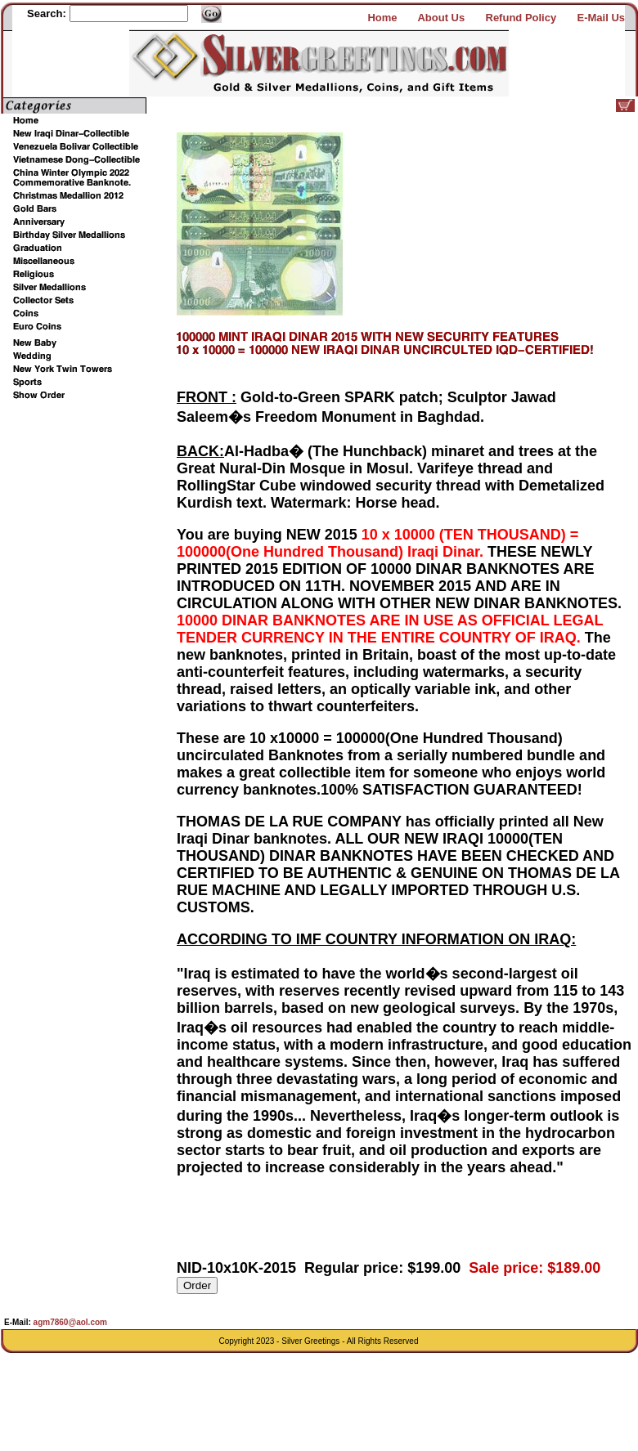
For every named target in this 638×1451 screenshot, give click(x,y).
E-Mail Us (601, 17)
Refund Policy (521, 17)
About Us (441, 17)
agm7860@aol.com (69, 1322)
